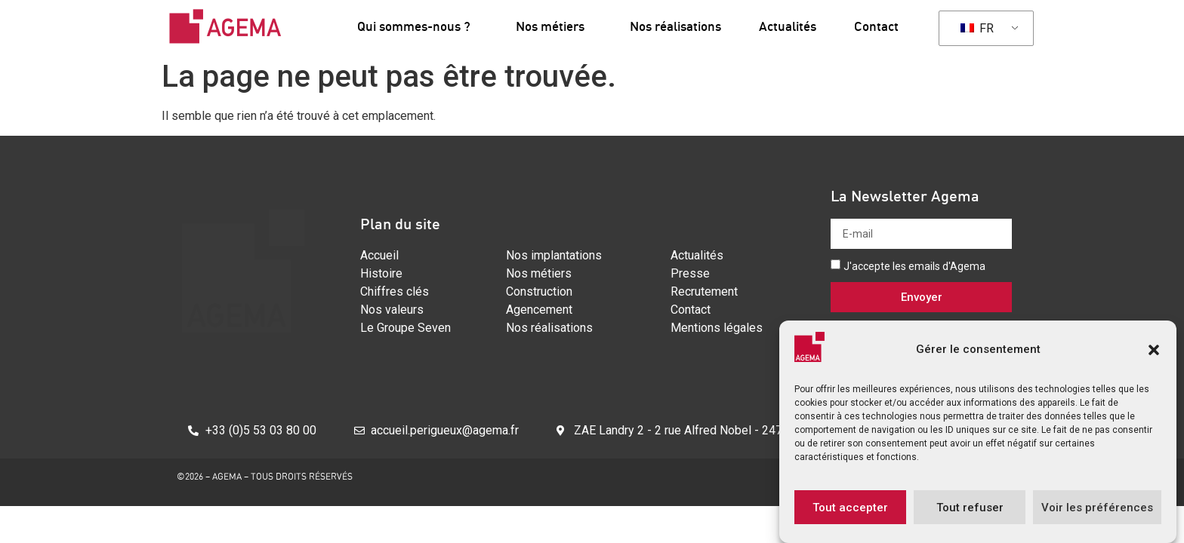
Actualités (787, 26)
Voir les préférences (1097, 507)
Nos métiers (554, 26)
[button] (1153, 349)
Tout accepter (850, 507)
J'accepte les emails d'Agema (914, 266)
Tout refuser (970, 507)
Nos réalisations (675, 26)
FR (977, 28)
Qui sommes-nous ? (417, 26)
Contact (876, 26)
